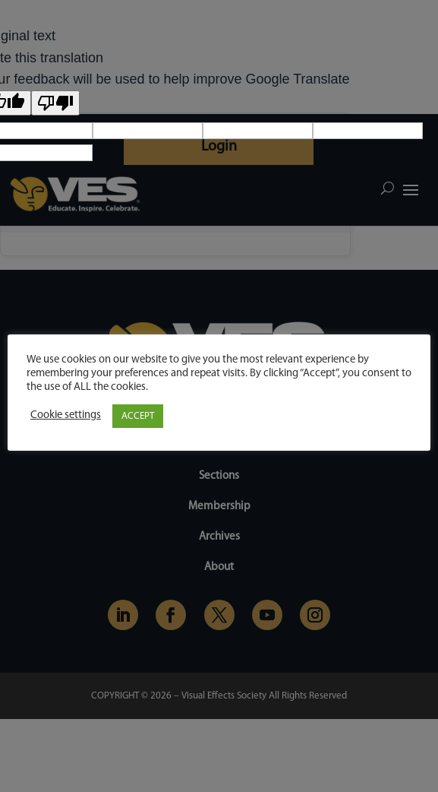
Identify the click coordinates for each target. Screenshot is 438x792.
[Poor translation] (55, 103)
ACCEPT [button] (137, 416)
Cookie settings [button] (65, 415)
